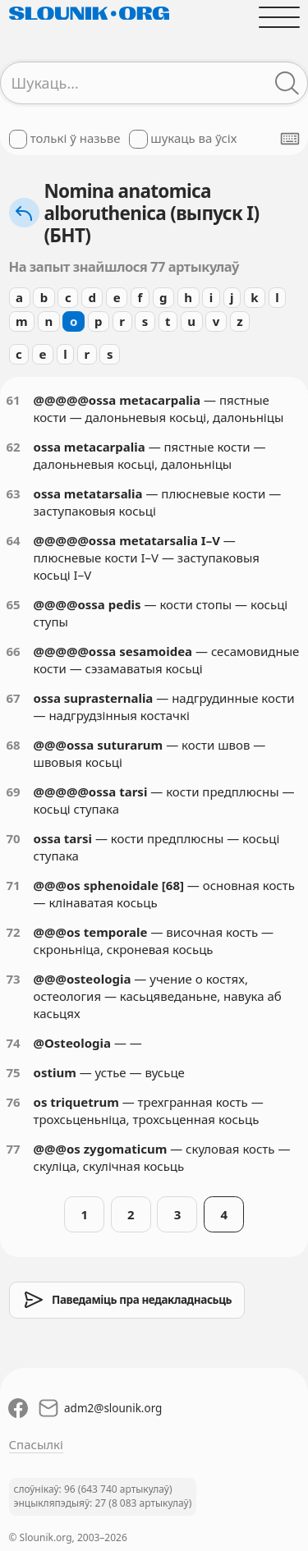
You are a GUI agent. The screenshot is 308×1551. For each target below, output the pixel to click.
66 (14, 651)
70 (14, 838)
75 (14, 1072)
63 (14, 493)
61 (14, 400)
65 (14, 604)
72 (14, 932)
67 (14, 698)
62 (14, 446)
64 (14, 540)
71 (14, 885)
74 (14, 1043)
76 (14, 1102)
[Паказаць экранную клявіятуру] (290, 139)
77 (14, 1148)
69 (14, 791)
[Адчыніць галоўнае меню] (279, 17)
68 (14, 744)
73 (14, 979)
